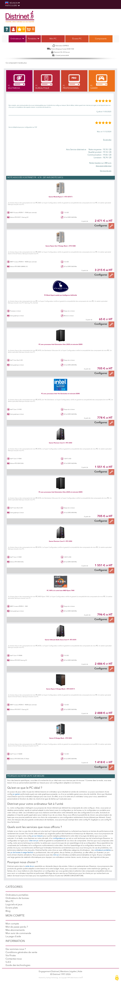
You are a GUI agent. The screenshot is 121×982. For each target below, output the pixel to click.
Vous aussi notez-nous (103, 166)
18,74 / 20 (99, 158)
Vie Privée (11, 956)
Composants (101, 39)
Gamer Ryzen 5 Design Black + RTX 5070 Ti (60, 689)
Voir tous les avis (105, 171)
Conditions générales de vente (21, 952)
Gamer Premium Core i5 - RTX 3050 (60, 443)
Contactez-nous (14, 959)
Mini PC (53, 39)
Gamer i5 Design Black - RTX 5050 (60, 738)
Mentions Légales (68, 972)
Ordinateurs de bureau (17, 898)
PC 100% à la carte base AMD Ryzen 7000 (60, 590)
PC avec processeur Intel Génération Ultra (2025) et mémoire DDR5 (60, 344)
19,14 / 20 (99, 152)
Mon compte (12, 924)
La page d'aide (13, 937)
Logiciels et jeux (14, 905)
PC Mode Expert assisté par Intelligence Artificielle (60, 295)
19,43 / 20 (99, 155)
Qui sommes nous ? (16, 949)
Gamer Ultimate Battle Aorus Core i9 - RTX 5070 (60, 640)
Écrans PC (77, 39)
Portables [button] (33, 39)
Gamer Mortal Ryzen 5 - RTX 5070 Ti (60, 197)
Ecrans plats (12, 908)
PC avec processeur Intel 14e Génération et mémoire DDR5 (60, 393)
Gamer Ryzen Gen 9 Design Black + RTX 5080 (60, 246)
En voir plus (107, 140)
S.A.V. (8, 962)
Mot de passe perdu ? (17, 927)
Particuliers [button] (12, 6)
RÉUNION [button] (12, 3)
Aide (80, 972)
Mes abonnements (15, 930)
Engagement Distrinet (49, 972)
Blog (8, 911)
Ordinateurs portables (17, 895)
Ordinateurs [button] (17, 39)
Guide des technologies (18, 965)
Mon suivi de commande (18, 933)
